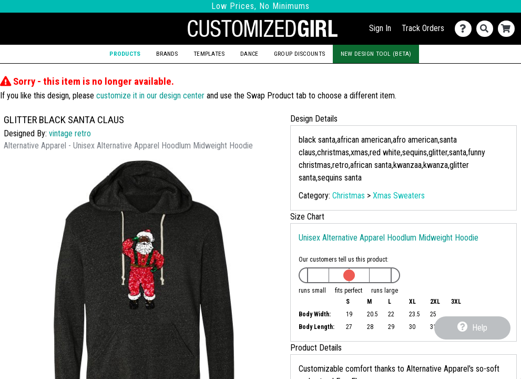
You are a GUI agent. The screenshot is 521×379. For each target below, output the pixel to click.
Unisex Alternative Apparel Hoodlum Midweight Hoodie (388, 238)
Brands (167, 53)
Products (124, 53)
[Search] (487, 29)
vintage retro (70, 133)
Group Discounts (299, 53)
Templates (209, 53)
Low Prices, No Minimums (260, 6)
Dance (249, 53)
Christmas (348, 196)
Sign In (380, 28)
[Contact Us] (465, 29)
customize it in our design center (150, 96)
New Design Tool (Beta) (376, 53)
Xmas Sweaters (399, 196)
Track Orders (423, 28)
